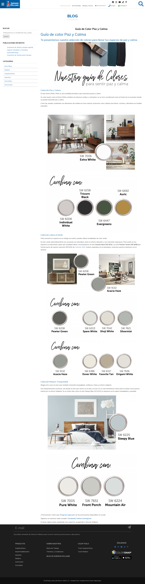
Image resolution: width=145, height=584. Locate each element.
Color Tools (83, 544)
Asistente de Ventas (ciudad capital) (20, 47)
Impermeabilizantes (22, 552)
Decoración (8, 85)
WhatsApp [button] (122, 5)
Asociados (8, 81)
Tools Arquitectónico (85, 548)
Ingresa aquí (66, 515)
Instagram (87, 518)
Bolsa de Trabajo (53, 548)
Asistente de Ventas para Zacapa (19, 55)
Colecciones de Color (65, 5)
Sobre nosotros (54, 544)
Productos (20, 544)
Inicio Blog (8, 66)
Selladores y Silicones (87, 5)
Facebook (71, 518)
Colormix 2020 (80, 247)
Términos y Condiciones (55, 552)
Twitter (79, 518)
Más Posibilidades (76, 5)
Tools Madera (83, 552)
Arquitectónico (9, 74)
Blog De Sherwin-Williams (58, 556)
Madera (7, 70)
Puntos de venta (100, 5)
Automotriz (19, 562)
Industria (7, 77)
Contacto (111, 5)
